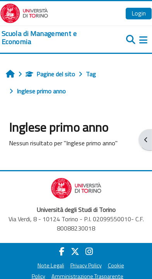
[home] (51, 37)
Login (139, 13)
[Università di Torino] (24, 12)
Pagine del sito (50, 74)
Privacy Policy (86, 265)
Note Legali (51, 265)
